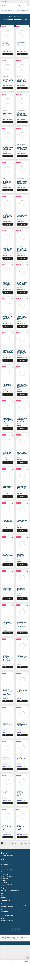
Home (10, 16)
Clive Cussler (5, 791)
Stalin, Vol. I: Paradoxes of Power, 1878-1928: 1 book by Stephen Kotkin (7, 79)
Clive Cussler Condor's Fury (5, 793)
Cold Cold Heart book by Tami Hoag (22, 725)
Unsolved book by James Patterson (21, 759)
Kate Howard (19, 314)
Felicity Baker (19, 553)
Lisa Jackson (5, 723)
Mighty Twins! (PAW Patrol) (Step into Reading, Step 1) (22, 487)
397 (22, 843)
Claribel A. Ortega (5, 382)
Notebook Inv (23, 938)
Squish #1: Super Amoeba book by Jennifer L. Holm (6, 590)
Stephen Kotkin (5, 76)
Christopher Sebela (21, 42)
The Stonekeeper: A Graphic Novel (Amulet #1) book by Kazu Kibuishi (22, 420)
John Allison (4, 42)
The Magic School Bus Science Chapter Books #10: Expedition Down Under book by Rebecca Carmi (7, 149)
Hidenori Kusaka (5, 689)
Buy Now (7, 54)
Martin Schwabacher (21, 144)
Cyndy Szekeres (20, 280)
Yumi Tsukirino (5, 621)
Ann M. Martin (19, 246)
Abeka (3, 519)
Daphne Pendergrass (6, 348)
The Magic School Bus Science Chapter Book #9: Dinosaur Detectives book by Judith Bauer (22, 182)
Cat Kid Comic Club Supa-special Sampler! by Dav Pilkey (7, 318)
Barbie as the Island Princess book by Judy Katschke (7, 249)
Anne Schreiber (5, 212)
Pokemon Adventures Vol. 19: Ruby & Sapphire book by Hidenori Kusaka (7, 693)
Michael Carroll (5, 655)
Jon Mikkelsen (20, 519)
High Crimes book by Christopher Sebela (22, 44)
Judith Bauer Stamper (21, 110)
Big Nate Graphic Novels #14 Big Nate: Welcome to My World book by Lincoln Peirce (7, 421)
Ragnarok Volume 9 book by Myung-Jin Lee (7, 113)
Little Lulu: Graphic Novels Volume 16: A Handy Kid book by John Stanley (22, 386)
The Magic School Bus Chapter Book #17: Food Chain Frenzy (6, 181)
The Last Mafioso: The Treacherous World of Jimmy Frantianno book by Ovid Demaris (22, 80)
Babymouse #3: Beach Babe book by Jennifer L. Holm (22, 590)
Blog (2, 866)
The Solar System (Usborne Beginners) (7, 555)
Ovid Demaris (19, 76)
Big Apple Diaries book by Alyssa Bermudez (6, 487)
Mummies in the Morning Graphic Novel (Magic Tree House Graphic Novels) (21, 353)
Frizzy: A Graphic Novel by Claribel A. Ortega (7, 385)
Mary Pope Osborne (21, 348)
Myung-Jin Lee (5, 110)
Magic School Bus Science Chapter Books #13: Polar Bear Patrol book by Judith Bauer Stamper (22, 115)
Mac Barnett (19, 655)
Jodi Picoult (4, 757)
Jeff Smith (19, 450)
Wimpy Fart (4, 450)
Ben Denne (4, 553)
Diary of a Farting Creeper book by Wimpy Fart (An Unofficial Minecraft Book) (7, 455)
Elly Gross (19, 689)
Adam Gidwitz (19, 212)
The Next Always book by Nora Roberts (21, 794)
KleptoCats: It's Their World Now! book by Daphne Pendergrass (7, 351)
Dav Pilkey (4, 314)
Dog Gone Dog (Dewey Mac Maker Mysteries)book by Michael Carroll (7, 658)
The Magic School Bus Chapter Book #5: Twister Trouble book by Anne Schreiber (7, 216)
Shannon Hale (20, 621)
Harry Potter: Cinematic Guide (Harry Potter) (21, 556)
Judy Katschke (5, 246)
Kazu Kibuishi (19, 416)
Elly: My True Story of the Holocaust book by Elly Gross (22, 692)
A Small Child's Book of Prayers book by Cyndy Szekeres (22, 283)
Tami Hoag (19, 723)
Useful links (3, 1)
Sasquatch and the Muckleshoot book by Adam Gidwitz (22, 215)
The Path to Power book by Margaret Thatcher (21, 828)
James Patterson (20, 757)
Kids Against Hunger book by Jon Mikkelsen (22, 521)
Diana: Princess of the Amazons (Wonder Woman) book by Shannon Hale (21, 625)
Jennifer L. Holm (5, 587)
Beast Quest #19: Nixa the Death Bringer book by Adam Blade (6, 284)
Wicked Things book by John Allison (7, 44)
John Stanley (19, 382)
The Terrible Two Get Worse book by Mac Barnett (22, 658)
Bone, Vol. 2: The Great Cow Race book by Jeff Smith (22, 453)
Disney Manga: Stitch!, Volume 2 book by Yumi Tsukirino (6, 624)
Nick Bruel (4, 178)
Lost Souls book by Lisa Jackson (7, 725)
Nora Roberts (19, 791)
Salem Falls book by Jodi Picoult (7, 759)
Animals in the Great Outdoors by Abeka (7, 521)
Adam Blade (4, 280)
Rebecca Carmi (5, 144)
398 (26, 843)
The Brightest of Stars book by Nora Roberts (7, 828)
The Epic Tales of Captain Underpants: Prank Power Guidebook (22, 318)
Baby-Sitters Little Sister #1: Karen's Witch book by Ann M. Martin (22, 250)
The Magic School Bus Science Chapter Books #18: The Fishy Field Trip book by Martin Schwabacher (22, 148)
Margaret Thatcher (20, 825)
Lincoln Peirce (5, 416)
